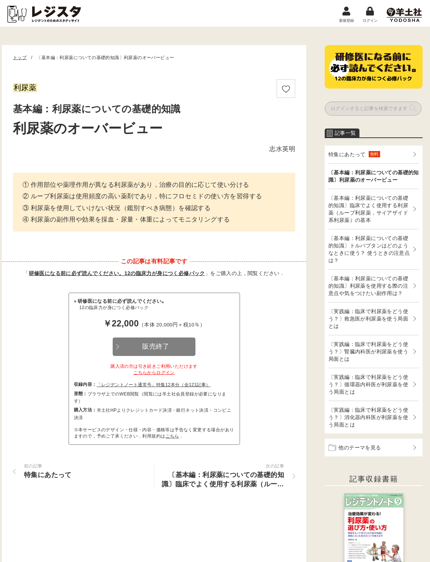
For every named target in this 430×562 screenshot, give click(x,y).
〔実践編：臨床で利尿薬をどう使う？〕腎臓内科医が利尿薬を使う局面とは (368, 351)
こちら (172, 436)
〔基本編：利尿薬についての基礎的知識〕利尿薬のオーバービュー (373, 176)
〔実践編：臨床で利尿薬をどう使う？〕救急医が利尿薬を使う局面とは (368, 318)
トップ (20, 57)
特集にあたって (354, 154)
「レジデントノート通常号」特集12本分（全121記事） (154, 384)
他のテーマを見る (354, 447)
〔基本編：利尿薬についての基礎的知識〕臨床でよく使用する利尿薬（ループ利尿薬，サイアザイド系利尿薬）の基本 (368, 209)
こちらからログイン (154, 372)
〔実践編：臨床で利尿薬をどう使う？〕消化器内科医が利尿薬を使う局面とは (368, 417)
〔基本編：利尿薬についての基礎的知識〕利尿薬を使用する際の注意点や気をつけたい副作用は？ (368, 285)
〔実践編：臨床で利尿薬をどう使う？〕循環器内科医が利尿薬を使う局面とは (368, 384)
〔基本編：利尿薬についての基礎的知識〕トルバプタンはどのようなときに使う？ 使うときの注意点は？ (369, 249)
